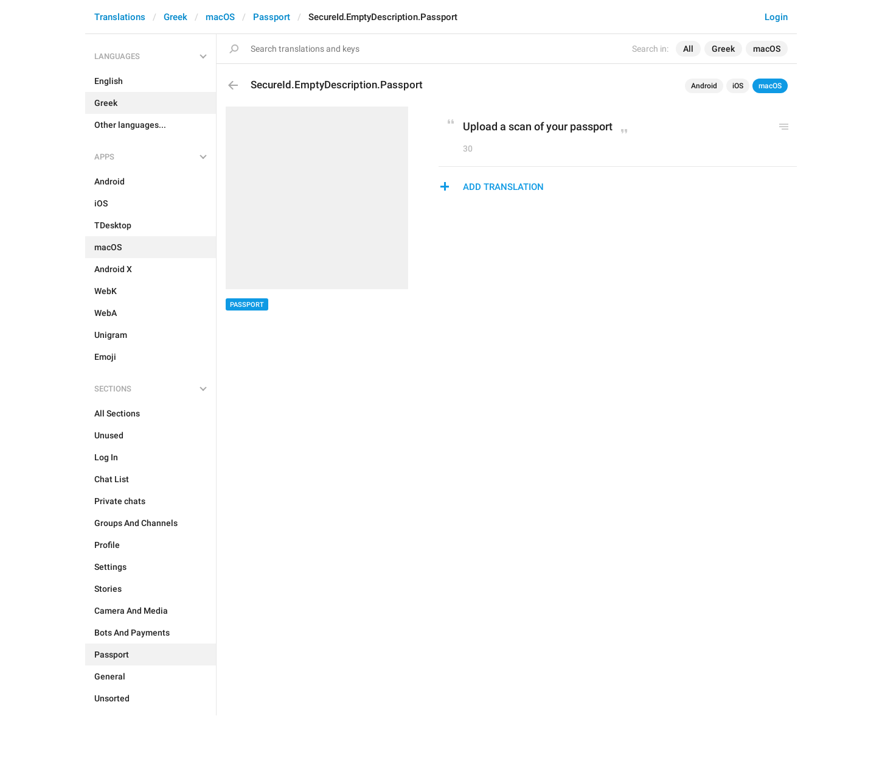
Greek (175, 17)
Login (776, 17)
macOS (220, 17)
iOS (737, 86)
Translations (119, 17)
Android (704, 86)
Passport (271, 17)
